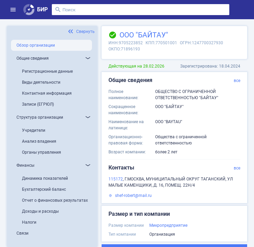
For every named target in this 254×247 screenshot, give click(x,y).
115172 (115, 179)
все (237, 80)
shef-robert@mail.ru (133, 195)
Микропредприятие (168, 225)
